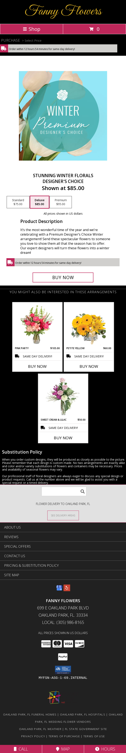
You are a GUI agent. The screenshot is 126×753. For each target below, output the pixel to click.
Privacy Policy (33, 736)
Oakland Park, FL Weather (40, 729)
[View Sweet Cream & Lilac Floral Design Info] (63, 396)
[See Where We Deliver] (63, 515)
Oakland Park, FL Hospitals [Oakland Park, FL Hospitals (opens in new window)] (82, 714)
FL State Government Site (86, 729)
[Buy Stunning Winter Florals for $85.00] (63, 277)
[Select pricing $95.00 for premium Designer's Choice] (61, 202)
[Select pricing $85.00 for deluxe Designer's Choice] (39, 202)
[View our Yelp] (67, 589)
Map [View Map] (63, 749)
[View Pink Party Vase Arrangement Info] (37, 324)
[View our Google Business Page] (59, 589)
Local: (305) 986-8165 (63, 622)
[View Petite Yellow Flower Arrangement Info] (88, 325)
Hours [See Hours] (105, 749)
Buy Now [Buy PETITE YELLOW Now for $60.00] (89, 366)
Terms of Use (94, 736)
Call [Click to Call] (21, 749)
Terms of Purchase (64, 736)
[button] (63, 670)
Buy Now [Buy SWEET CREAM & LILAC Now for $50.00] (63, 438)
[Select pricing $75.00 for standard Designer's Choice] (18, 202)
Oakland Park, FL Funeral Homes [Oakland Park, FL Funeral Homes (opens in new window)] (29, 714)
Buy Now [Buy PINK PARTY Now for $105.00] (37, 366)
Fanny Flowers (63, 11)
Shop (31, 28)
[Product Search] (64, 491)
